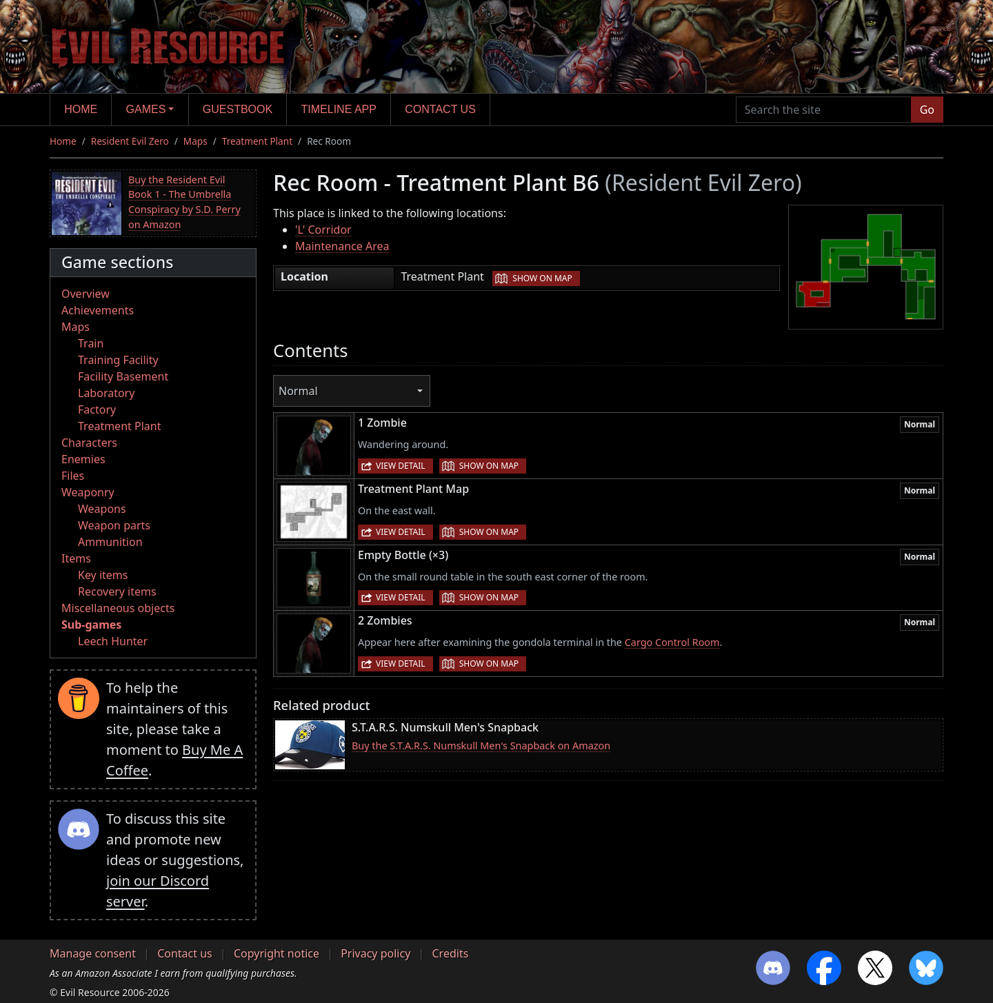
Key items (103, 574)
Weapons (102, 508)
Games (146, 109)
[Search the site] (824, 110)
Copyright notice (276, 953)
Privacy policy (375, 953)
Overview (85, 293)
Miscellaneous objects (117, 608)
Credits (450, 953)
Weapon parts (114, 525)
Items (76, 558)
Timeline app (339, 109)
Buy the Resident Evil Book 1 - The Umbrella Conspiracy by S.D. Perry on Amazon (184, 202)
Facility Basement (123, 376)
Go (927, 109)
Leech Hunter (113, 641)
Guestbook (237, 109)
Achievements (97, 310)
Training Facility (118, 359)
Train (90, 343)
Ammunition (110, 541)
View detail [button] (400, 466)
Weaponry (87, 492)
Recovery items (117, 591)
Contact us (440, 109)
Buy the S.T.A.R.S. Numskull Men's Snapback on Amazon (481, 745)
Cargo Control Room (672, 642)
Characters (89, 442)
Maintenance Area (342, 246)
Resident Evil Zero (130, 141)
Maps (195, 141)
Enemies (83, 459)
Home (80, 109)
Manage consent (93, 953)
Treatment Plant (257, 141)
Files (72, 475)
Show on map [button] (542, 278)
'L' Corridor (323, 229)
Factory (97, 409)
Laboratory (106, 393)
